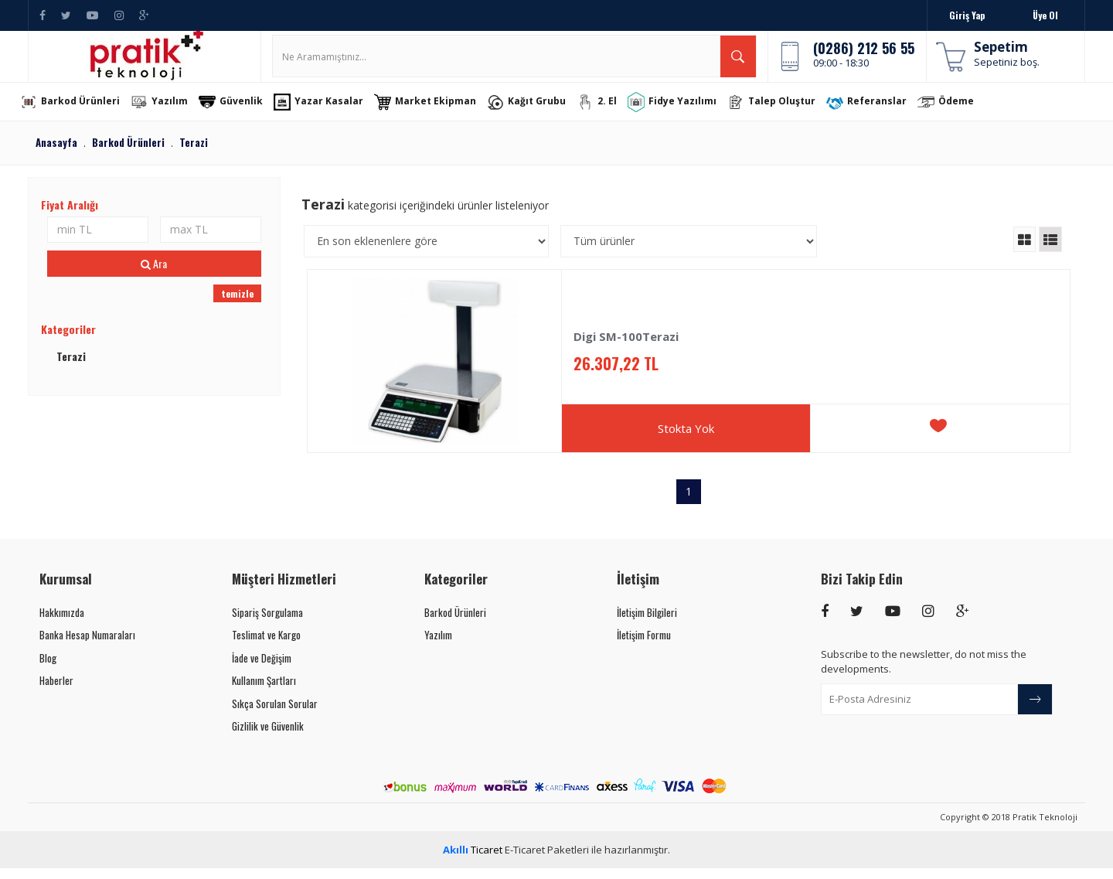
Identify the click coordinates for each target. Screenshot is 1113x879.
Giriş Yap (967, 15)
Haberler (56, 691)
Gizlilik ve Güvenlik (268, 737)
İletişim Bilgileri (647, 623)
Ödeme (959, 112)
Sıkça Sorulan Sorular (275, 714)
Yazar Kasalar (331, 112)
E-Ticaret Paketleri (547, 860)
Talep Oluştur (784, 112)
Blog (47, 668)
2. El (610, 112)
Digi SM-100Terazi (626, 347)
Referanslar (879, 112)
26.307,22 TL (616, 374)
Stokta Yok (686, 439)
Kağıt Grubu (539, 112)
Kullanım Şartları (264, 691)
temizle (237, 304)
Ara (154, 274)
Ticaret (472, 860)
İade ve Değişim (261, 668)
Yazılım (172, 112)
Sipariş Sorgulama (267, 623)
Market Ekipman (438, 112)
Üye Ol (1045, 15)
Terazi (71, 367)
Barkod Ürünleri (83, 112)
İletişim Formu (644, 645)
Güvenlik (244, 112)
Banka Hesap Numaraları (87, 645)
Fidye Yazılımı (685, 112)
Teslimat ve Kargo (266, 645)
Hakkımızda (61, 623)
